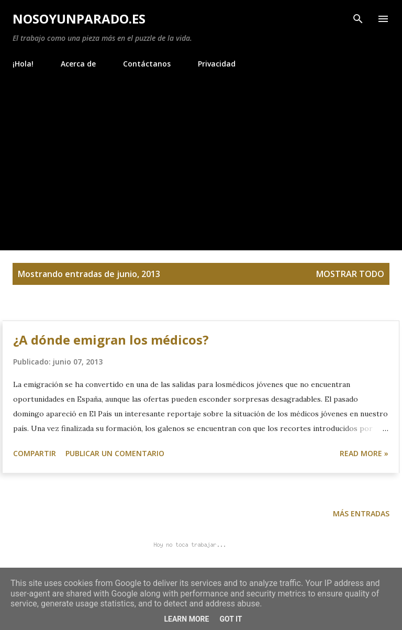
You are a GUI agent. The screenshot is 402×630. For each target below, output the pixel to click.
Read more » (364, 453)
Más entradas (361, 513)
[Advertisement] (201, 155)
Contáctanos (147, 64)
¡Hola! (23, 64)
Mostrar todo (350, 274)
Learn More (186, 619)
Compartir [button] (34, 453)
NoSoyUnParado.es (79, 18)
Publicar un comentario (114, 453)
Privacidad (217, 64)
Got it (230, 619)
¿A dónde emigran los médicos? (111, 339)
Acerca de (78, 64)
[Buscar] (358, 19)
